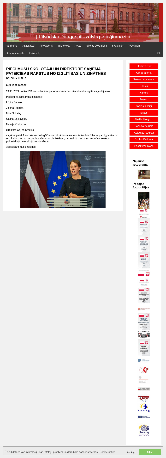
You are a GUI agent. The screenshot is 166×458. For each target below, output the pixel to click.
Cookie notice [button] (107, 452)
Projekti (144, 99)
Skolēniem (118, 45)
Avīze (78, 45)
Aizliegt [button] (131, 452)
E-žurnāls (34, 53)
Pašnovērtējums (144, 126)
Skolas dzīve (143, 66)
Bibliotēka (63, 45)
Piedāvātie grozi (144, 119)
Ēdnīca (144, 86)
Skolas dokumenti (96, 45)
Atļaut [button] (150, 452)
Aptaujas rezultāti (144, 132)
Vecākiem (135, 45)
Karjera (144, 92)
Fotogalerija (46, 45)
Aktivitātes (28, 45)
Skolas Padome (144, 139)
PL (158, 53)
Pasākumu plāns (143, 146)
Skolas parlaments (144, 79)
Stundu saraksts (15, 53)
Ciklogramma (143, 72)
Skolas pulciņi (144, 106)
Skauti (143, 112)
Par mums (11, 45)
